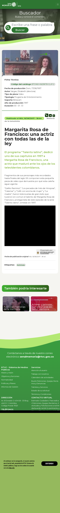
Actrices (21, 265)
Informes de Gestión (9, 387)
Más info (12, 468)
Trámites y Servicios (39, 387)
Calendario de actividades (42, 377)
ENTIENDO (49, 463)
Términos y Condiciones (41, 394)
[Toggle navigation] (57, 4)
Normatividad (7, 380)
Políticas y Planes (8, 383)
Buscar (20, 30)
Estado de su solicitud (40, 391)
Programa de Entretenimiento (28, 97)
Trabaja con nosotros (40, 374)
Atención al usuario (39, 370)
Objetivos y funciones (10, 376)
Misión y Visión (7, 373)
